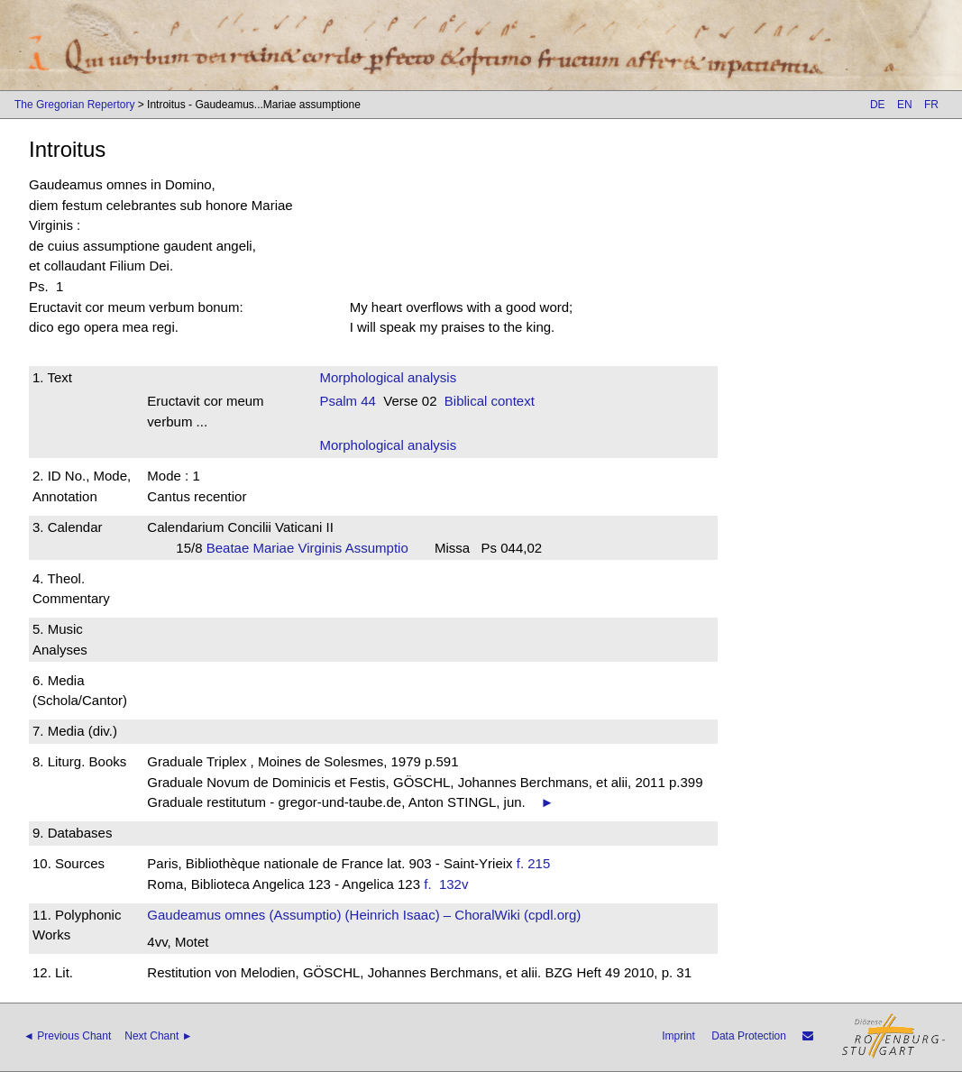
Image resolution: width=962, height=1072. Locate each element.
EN (904, 104)
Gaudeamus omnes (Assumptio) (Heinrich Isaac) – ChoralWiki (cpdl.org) (364, 914)
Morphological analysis (387, 377)
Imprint (678, 1036)
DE (877, 104)
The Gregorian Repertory (74, 104)
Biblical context (489, 400)
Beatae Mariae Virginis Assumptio (313, 547)
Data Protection (748, 1036)
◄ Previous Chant (67, 1036)
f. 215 (534, 863)
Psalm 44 (347, 400)
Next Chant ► (158, 1036)
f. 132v (450, 884)
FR (931, 104)
